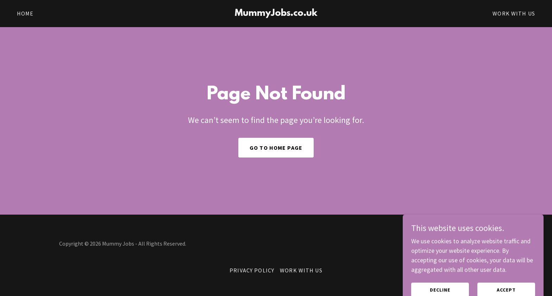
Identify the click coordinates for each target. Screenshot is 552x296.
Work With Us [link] (514, 13)
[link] (276, 14)
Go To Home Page (276, 147)
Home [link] (25, 13)
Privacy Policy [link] (252, 270)
